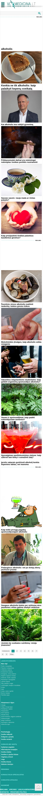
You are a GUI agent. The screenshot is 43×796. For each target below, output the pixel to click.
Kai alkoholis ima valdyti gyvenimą (17, 124)
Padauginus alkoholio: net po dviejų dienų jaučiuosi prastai (20, 569)
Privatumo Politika (18, 792)
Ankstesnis (6, 651)
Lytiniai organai (5, 681)
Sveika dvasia (6, 762)
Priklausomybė (5, 718)
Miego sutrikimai (6, 720)
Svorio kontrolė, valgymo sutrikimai (11, 716)
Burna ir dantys (5, 693)
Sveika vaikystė (6, 734)
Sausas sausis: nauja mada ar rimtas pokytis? (18, 199)
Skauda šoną (5, 714)
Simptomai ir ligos (7, 702)
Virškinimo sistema (6, 670)
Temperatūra (4, 711)
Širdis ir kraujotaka (6, 666)
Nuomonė (5, 785)
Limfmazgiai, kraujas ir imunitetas (10, 685)
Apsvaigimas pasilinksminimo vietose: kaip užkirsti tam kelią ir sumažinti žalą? (21, 456)
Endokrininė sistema (7, 672)
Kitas (11, 654)
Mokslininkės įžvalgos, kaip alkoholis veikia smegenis (21, 343)
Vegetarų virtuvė (7, 757)
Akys (2, 689)
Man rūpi (4, 664)
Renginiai (5, 769)
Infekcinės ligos (5, 724)
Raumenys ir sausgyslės (8, 679)
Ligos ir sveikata (8, 661)
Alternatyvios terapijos (9, 749)
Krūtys (3, 687)
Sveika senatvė (6, 739)
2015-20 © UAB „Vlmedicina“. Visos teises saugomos (17, 794)
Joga (3, 759)
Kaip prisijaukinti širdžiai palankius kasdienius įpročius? (17, 237)
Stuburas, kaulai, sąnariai (8, 677)
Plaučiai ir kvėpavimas (7, 668)
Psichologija (5, 732)
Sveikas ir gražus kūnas (9, 754)
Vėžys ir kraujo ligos (7, 707)
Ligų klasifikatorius (27, 789)
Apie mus (13, 789)
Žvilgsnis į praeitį (7, 737)
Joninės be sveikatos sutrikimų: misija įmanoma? (19, 644)
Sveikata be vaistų (9, 744)
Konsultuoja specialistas (12, 774)
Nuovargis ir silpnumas (7, 722)
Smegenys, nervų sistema (8, 674)
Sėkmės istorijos (7, 764)
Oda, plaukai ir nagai (7, 683)
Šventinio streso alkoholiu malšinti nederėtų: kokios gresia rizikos (17, 305)
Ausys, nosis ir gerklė (7, 691)
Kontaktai (4, 792)
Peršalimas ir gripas (7, 709)
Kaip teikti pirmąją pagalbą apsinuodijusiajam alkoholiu (14, 531)
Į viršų (38, 787)
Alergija (3, 705)
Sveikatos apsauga (9, 780)
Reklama (39, 17)
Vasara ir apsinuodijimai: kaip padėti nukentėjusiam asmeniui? (18, 418)
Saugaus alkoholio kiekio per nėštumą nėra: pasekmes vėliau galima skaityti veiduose (21, 606)
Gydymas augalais (7, 747)
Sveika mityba (6, 752)
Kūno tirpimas (5, 713)
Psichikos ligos (5, 695)
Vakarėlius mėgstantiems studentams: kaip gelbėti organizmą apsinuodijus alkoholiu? (21, 381)
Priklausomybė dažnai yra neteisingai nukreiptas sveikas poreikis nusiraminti (19, 161)
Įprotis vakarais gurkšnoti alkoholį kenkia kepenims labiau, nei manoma (20, 463)
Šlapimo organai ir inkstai (8, 676)
